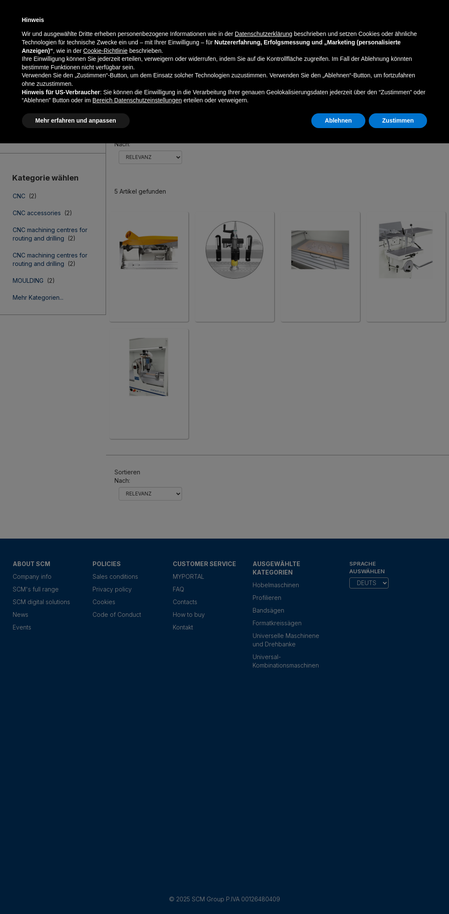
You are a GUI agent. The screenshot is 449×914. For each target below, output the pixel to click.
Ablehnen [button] (338, 120)
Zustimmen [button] (398, 120)
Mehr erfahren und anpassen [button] (75, 120)
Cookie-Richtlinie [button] (105, 50)
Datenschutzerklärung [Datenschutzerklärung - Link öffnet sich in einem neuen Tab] (263, 33)
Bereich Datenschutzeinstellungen (137, 100)
